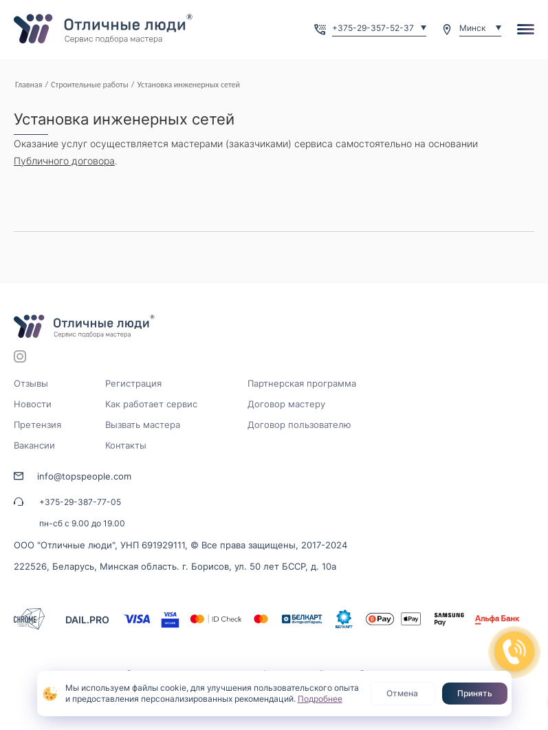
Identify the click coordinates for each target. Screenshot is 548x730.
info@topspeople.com (84, 476)
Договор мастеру (286, 403)
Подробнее (320, 699)
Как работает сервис (151, 403)
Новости (33, 403)
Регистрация (133, 383)
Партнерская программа (302, 383)
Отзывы (31, 383)
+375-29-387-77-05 (80, 502)
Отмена (402, 693)
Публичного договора (64, 161)
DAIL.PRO (87, 619)
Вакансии (34, 445)
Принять (474, 693)
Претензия (37, 424)
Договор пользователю (299, 424)
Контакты (125, 445)
